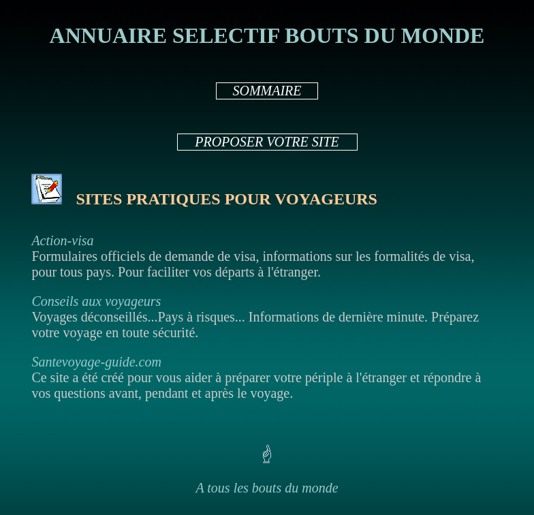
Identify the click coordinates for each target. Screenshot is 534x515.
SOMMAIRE (266, 90)
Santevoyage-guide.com (96, 361)
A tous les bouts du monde (266, 487)
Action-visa (62, 240)
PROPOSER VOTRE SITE (267, 141)
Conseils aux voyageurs (96, 301)
